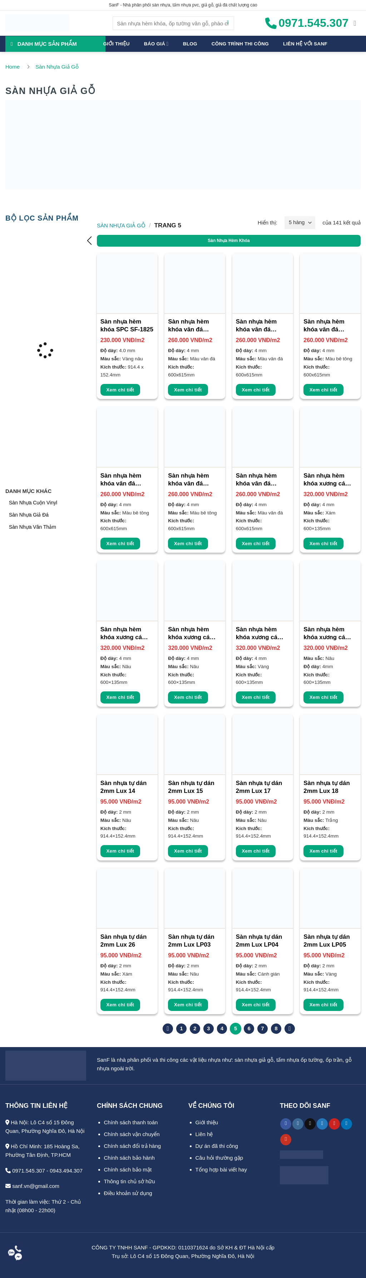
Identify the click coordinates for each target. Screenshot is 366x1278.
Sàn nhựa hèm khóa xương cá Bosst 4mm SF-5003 (325, 480)
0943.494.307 (66, 1170)
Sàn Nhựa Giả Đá (29, 514)
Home (12, 67)
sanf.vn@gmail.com (32, 1186)
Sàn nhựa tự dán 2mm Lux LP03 (191, 940)
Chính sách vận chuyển (132, 1134)
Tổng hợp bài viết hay (221, 1169)
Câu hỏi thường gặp (219, 1157)
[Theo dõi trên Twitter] (322, 1123)
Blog (190, 43)
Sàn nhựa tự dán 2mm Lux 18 (326, 787)
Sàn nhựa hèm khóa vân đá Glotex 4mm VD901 (188, 326)
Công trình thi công (240, 43)
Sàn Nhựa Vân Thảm (32, 526)
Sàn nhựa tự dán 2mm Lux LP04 (259, 940)
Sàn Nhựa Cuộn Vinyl (33, 502)
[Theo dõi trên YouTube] (285, 1139)
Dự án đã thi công (217, 1146)
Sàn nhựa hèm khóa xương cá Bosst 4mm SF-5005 (190, 634)
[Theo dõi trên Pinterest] (334, 1123)
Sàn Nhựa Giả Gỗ (56, 67)
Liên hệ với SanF (305, 43)
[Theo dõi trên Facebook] (285, 1123)
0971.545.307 (25, 1170)
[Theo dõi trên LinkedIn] (346, 1123)
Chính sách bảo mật (128, 1169)
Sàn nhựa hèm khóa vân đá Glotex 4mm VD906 (256, 480)
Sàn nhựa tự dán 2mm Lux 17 (259, 787)
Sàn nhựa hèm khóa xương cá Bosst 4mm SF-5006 (258, 634)
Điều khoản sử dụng (128, 1193)
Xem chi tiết (120, 390)
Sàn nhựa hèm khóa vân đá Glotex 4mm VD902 (256, 326)
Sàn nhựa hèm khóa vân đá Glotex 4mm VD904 (120, 480)
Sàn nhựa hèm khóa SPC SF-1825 (126, 325)
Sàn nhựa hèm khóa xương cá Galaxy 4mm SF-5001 (326, 634)
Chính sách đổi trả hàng (132, 1146)
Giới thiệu (116, 43)
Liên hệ (204, 1134)
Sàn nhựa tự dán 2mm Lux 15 (191, 787)
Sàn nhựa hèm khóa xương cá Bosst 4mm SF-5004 (122, 634)
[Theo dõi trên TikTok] (310, 1123)
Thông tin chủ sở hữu (129, 1181)
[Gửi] (227, 23)
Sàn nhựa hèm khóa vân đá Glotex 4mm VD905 (188, 480)
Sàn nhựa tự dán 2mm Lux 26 (123, 940)
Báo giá (156, 43)
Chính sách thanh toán (131, 1122)
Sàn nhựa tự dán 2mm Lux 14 (123, 787)
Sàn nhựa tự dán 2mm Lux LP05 (326, 940)
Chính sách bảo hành (129, 1157)
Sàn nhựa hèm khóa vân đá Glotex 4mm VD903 (323, 326)
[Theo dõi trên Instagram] (297, 1123)
